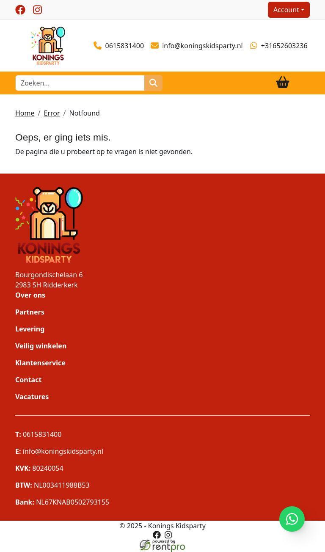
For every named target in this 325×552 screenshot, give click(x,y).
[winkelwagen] (282, 82)
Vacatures (32, 396)
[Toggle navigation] (303, 82)
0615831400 (119, 45)
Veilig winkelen (40, 346)
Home (25, 113)
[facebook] (20, 10)
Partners (29, 312)
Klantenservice (40, 362)
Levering (29, 329)
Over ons (30, 295)
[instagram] (37, 10)
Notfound (84, 113)
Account (286, 9)
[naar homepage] (48, 45)
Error (52, 113)
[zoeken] (153, 83)
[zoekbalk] (80, 83)
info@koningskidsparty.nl (197, 46)
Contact (28, 379)
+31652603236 (279, 45)
